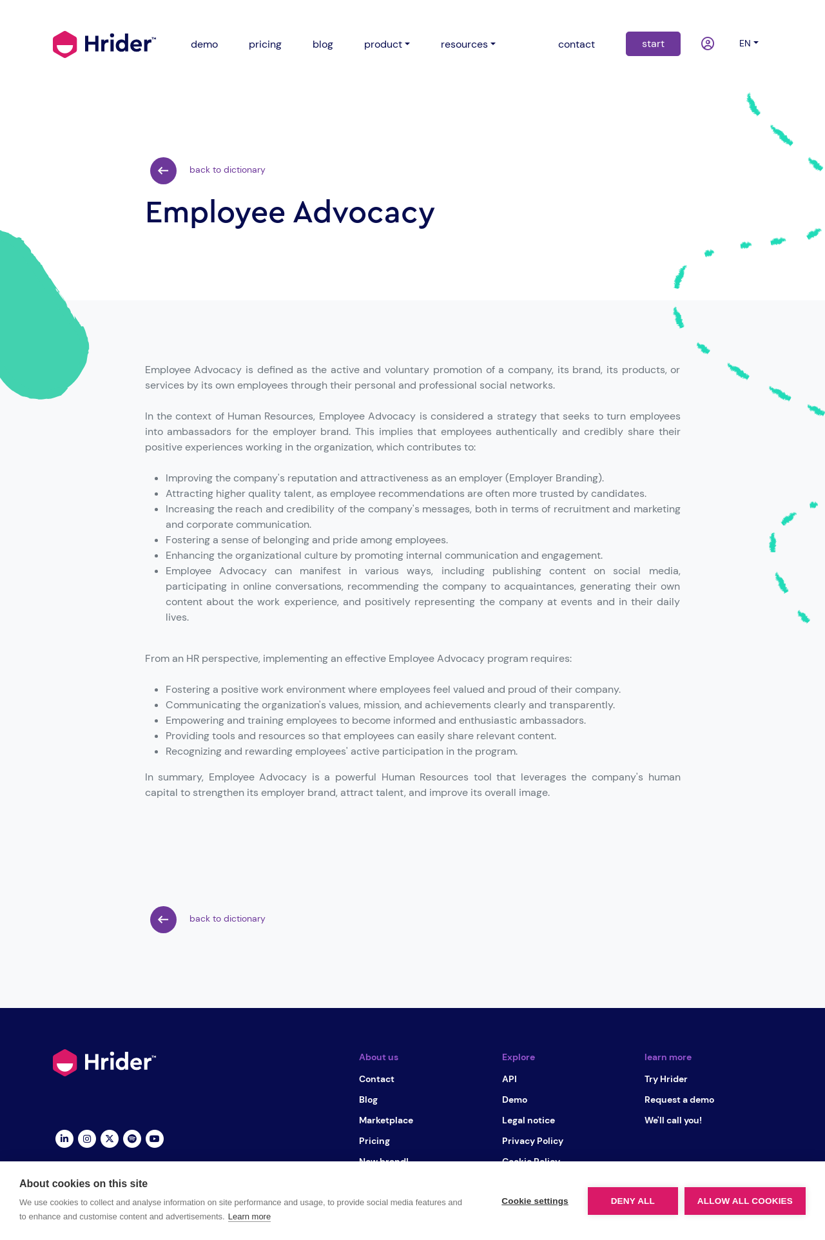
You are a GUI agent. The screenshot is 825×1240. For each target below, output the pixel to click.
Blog (368, 1099)
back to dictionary (208, 170)
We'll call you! (673, 1120)
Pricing (374, 1141)
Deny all (633, 1201)
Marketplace (386, 1120)
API (509, 1079)
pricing (265, 44)
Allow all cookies (745, 1201)
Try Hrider (666, 1079)
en (745, 43)
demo (204, 44)
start (653, 43)
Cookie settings (534, 1201)
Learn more (249, 1216)
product (383, 44)
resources (464, 44)
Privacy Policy (532, 1141)
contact (576, 44)
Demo (514, 1099)
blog (323, 44)
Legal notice (528, 1120)
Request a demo (679, 1099)
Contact (376, 1079)
